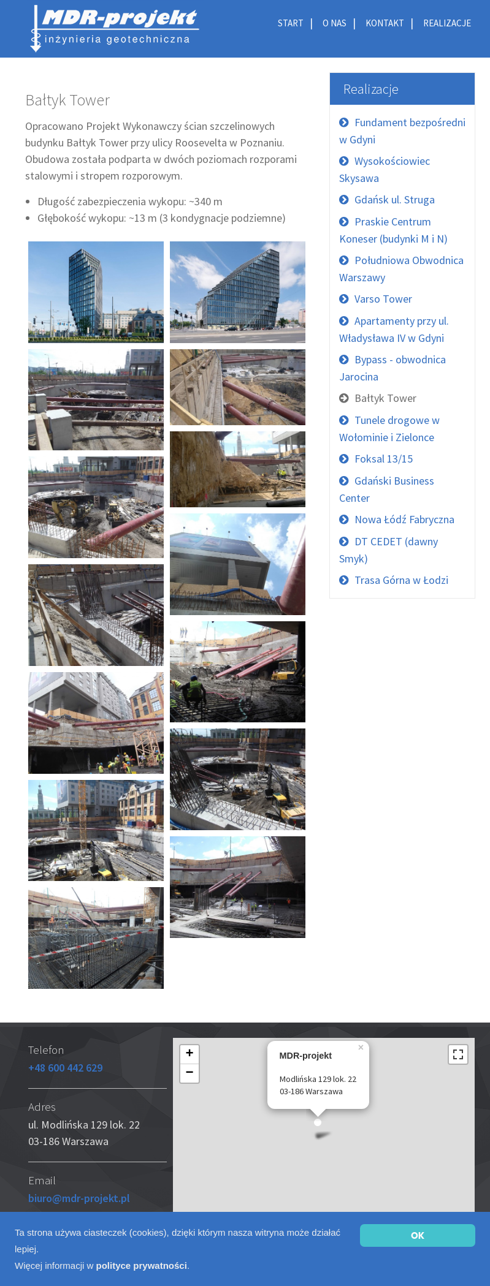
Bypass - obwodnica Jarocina (392, 368)
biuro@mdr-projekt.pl (79, 1198)
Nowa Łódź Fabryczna (404, 519)
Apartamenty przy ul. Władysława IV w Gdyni (394, 329)
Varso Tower (383, 299)
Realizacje (447, 23)
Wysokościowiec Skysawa (384, 169)
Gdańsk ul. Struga (394, 199)
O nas (334, 23)
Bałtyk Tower (385, 398)
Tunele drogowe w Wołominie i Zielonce (389, 428)
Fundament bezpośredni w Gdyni (402, 130)
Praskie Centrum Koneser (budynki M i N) (393, 230)
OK (417, 1235)
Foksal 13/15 (383, 459)
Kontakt (385, 23)
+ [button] (189, 1054)
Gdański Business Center (386, 489)
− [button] (189, 1073)
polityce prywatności (141, 1265)
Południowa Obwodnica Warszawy (401, 268)
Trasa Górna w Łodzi (401, 580)
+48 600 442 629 (65, 1068)
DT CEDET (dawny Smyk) (388, 549)
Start (291, 23)
